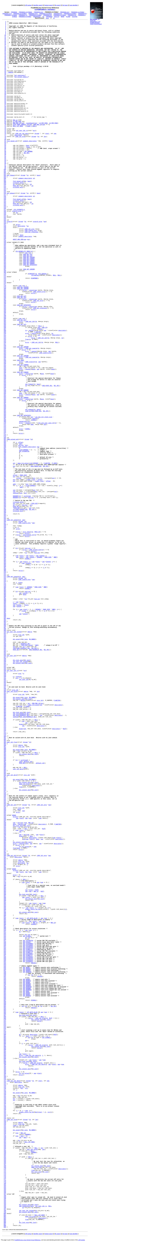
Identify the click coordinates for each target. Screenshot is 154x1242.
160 (5, 259)
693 (5, 1054)
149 (5, 242)
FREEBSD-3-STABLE (25, 16)
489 (5, 749)
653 (5, 994)
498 (5, 763)
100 (5, 169)
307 (5, 478)
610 (5, 930)
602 (5, 918)
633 (5, 964)
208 (5, 330)
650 (5, 990)
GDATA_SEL (37, 466)
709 (5, 1078)
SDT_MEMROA (27, 981)
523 (5, 800)
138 (5, 226)
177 (5, 284)
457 (5, 702)
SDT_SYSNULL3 (27, 952)
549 (5, 839)
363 (5, 562)
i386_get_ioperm (31, 348)
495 (5, 758)
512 (5, 784)
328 (5, 509)
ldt (25, 729)
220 (5, 348)
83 (5, 144)
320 (5, 497)
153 (5, 248)
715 (5, 1087)
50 (5, 95)
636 (5, 969)
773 (5, 1173)
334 (5, 518)
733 (5, 1113)
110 (5, 184)
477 (5, 732)
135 (5, 221)
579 (5, 884)
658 (5, 1002)
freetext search (48, 5)
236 (5, 372)
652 (5, 993)
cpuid (30, 645)
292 (5, 456)
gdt (14, 647)
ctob (20, 450)
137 (5, 224)
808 (5, 1225)
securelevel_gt (28, 535)
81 (5, 141)
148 (5, 241)
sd (33, 178)
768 (5, 1166)
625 (5, 952)
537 (5, 821)
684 (5, 1040)
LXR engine (81, 1240)
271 (5, 424)
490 (5, 751)
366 (5, 566)
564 (5, 861)
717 (5, 1090)
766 (5, 1163)
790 (5, 1198)
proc (19, 673)
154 (5, 250)
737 (5, 1119)
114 (5, 190)
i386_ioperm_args (30, 230)
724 (5, 1100)
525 (5, 803)
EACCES (33, 963)
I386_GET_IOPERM (28, 257)
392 (5, 605)
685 (5, 1042)
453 (5, 696)
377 (5, 582)
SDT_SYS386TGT (28, 958)
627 (5, 955)
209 (5, 332)
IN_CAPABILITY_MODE (23, 251)
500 (5, 766)
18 (5, 47)
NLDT (64, 729)
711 (5, 1081)
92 (5, 157)
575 (5, 878)
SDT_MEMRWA (28, 151)
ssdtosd (15, 493)
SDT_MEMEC (26, 967)
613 (5, 934)
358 (5, 554)
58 (5, 107)
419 (5, 645)
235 (5, 371)
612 (5, 933)
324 (5, 503)
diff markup (28, 5)
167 (5, 269)
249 (5, 391)
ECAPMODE (34, 278)
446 (5, 685)
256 (5, 402)
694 (5, 1055)
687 (5, 1045)
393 (5, 606)
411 (5, 633)
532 (5, 814)
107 (5, 180)
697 (5, 1060)
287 (5, 448)
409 (5, 630)
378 (5, 584)
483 (5, 741)
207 (5, 329)
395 (5, 609)
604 (5, 921)
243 (5, 382)
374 (5, 578)
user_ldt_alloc (12, 691)
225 (5, 356)
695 (5, 1057)
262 (5, 411)
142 (5, 232)
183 (5, 293)
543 (5, 830)
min (19, 823)
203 (5, 323)
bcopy (21, 724)
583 (5, 890)
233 (5, 368)
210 (5, 333)
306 (5, 476)
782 (5, 1187)
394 (5, 608)
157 (5, 254)
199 (5, 317)
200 (5, 318)
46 (5, 89)
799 (5, 1212)
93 (5, 159)
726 (5, 1103)
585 (5, 893)
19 (5, 48)
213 (5, 338)
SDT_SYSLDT (27, 942)
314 (5, 488)
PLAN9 (68, 16)
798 (5, 1210)
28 (5, 62)
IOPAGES (25, 450)
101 (5, 171)
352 (5, 545)
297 (5, 463)
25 (5, 57)
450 (5, 691)
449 (5, 690)
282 (5, 441)
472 (5, 724)
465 (5, 714)
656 (5, 999)
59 (5, 108)
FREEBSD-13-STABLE (25, 12)
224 (5, 354)
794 (5, 1204)
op (17, 212)
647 (5, 985)
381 (5, 588)
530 (5, 811)
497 (5, 761)
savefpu (35, 418)
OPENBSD (49, 16)
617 (5, 940)
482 (5, 739)
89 (5, 153)
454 (5, 697)
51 (5, 96)
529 (5, 809)
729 (5, 1107)
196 (5, 312)
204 (5, 324)
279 (5, 436)
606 (5, 924)
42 (5, 83)
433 (5, 666)
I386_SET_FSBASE (28, 260)
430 (5, 661)
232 (5, 366)
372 (5, 575)
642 (5, 978)
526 (5, 805)
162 (5, 262)
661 (5, 1006)
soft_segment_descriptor (27, 447)
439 (5, 675)
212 (5, 336)
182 (5, 291)
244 (5, 384)
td (38, 136)
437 (5, 672)
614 (5, 936)
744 (5, 1130)
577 (5, 881)
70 (5, 124)
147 (5, 239)
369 (5, 570)
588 (5, 897)
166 (5, 268)
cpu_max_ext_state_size (43, 417)
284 (5, 444)
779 (5, 1182)
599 (5, 914)
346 (5, 536)
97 (5, 165)
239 (5, 377)
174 (5, 280)
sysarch (9, 221)
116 (5, 193)
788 (5, 1196)
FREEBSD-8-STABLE (70, 13)
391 (5, 603)
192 (5, 306)
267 (5, 418)
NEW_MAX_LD (17, 123)
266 (5, 417)
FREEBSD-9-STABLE (45, 13)
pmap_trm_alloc (23, 463)
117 (5, 195)
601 (5, 917)
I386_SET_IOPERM (28, 269)
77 (5, 135)
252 (5, 396)
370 (5, 572)
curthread (27, 496)
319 (5, 496)
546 (5, 834)
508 (5, 778)
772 (5, 1172)
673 (5, 1024)
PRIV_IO (37, 532)
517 (5, 791)
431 (5, 663)
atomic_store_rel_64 (32, 909)
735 (5, 1116)
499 (5, 764)
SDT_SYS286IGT (28, 946)
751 (5, 1140)
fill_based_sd (12, 141)
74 (5, 130)
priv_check (27, 532)
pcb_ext (21, 445)
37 (5, 75)
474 (5, 727)
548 (5, 837)
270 (5, 423)
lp (27, 226)
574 (5, 876)
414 (5, 638)
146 (5, 238)
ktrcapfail (35, 275)
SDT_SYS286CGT (28, 960)
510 (5, 781)
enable (28, 563)
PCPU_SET (16, 506)
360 (5, 557)
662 (5, 1008)
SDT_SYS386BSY (28, 954)
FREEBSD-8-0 (82, 13)
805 (5, 1221)
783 (5, 1188)
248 (5, 390)
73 (5, 129)
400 (5, 617)
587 (5, 896)
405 (5, 624)
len (45, 136)
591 (5, 902)
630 (5, 960)
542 (5, 829)
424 (5, 652)
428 (5, 658)
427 (5, 657)
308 (5, 479)
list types (65, 5)
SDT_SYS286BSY (28, 943)
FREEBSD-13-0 (38, 12)
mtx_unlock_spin (18, 663)
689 (5, 1048)
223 (5, 353)
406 (5, 626)
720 (5, 1094)
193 (5, 308)
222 (5, 351)
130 (5, 214)
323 (5, 502)
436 (5, 670)
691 (5, 1051)
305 (5, 475)
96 (5, 163)
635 (5, 967)
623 (5, 949)
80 (5, 139)
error (18, 224)
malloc (31, 330)
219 (5, 347)
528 (5, 808)
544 (5, 832)
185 (5, 296)
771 (5, 1170)
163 (5, 263)
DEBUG (14, 815)
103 (5, 174)
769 (5, 1167)
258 (5, 405)
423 (5, 651)
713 (5, 1084)
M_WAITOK (37, 332)
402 (5, 620)
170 (5, 274)
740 (5, 1124)
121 (5, 200)
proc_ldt (21, 635)
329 (5, 511)
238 (5, 375)
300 (5, 468)
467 (5, 717)
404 (5, 623)
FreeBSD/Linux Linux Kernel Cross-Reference (27, 1240)
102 (5, 172)
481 (5, 738)
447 (5, 687)
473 (5, 726)
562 (5, 858)
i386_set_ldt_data (21, 133)
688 (5, 1046)
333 (5, 517)
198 (5, 315)
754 (5, 1145)
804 (5, 1219)
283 (5, 442)
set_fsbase (10, 175)
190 (5, 303)
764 (5, 1160)
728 (5, 1106)
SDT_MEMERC (27, 970)
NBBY (55, 557)
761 (5, 1155)
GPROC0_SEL (24, 509)
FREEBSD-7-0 (23, 15)
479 (5, 735)
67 (5, 120)
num (22, 123)
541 (5, 827)
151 (5, 245)
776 (5, 1178)
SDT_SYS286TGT (28, 948)
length (42, 556)
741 (5, 1125)
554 (5, 846)
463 (5, 711)
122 (5, 202)
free (26, 339)
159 (5, 257)
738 (5, 1121)
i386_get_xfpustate (31, 232)
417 (5, 642)
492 (5, 754)
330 (5, 512)
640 (5, 975)
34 (5, 71)
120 (5, 199)
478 (5, 733)
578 (5, 882)
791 (5, 1200)
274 (5, 429)
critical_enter (18, 183)
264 (5, 414)
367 (5, 567)
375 (5, 579)
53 (5, 99)
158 (5, 256)
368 (5, 569)
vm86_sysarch (29, 362)
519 (5, 794)
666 (5, 1014)
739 (5, 1122)
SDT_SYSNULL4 (27, 955)
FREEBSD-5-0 (72, 15)
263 (5, 412)
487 (5, 746)
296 (5, 462)
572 (5, 873)
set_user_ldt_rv (22, 130)
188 (5, 300)
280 (5, 438)
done (24, 594)
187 (5, 299)
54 (5, 101)
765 (5, 1161)
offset (20, 442)
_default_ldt (27, 761)
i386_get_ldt (29, 321)
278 (5, 435)
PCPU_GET (16, 186)
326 (5, 506)
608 (5, 927)
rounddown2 (30, 123)
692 (5, 1052)
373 (5, 576)
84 (5, 145)
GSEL (43, 385)
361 (5, 559)
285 (5, 445)
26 (5, 59)
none (47, 18)
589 (5, 899)
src (26, 1088)
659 (5, 1003)
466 (5, 715)
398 (5, 614)
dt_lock (24, 639)
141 (5, 230)
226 (5, 357)
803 (5, 1218)
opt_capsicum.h (19, 75)
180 (5, 289)
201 (5, 320)
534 (5, 817)
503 (5, 770)
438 (5, 673)
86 (5, 148)
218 (5, 345)
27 (5, 60)
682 (5, 1037)
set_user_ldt (11, 655)
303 (5, 472)
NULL (34, 126)
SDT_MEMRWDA (27, 990)
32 (5, 68)
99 (5, 168)
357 (5, 553)
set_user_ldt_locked (14, 632)
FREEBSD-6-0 (47, 15)
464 (5, 712)
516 (5, 790)
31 (5, 66)
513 (5, 785)
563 (5, 860)
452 (5, 694)
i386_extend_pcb (12, 439)
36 (5, 74)
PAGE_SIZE (23, 475)
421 (5, 648)
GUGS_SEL (38, 411)
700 (5, 1064)
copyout (34, 351)
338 (5, 524)
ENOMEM (27, 1134)
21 (5, 51)
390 (5, 602)
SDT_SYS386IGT (28, 957)
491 (5, 752)
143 (5, 233)
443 (5, 681)
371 (5, 573)
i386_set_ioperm (31, 357)
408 (5, 629)
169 (5, 272)
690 (5, 1049)
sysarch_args (16, 211)
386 (5, 596)
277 (5, 433)
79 (5, 138)
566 (5, 864)
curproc (18, 676)
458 (5, 703)
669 (5, 1018)
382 (5, 590)
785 (5, 1191)
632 (5, 963)
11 (5, 36)
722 (5, 1097)
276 (5, 432)
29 (5, 63)
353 (5, 547)
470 (5, 721)
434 (5, 667)
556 (5, 849)
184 (5, 294)
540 (5, 826)
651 (5, 991)
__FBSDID (10, 72)
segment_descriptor (30, 141)
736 (5, 1118)
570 (5, 870)
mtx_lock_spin (18, 660)
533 (5, 815)
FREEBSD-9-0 (58, 13)
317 (5, 493)
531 (5, 812)
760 (5, 1154)
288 (5, 450)
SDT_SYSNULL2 (27, 949)
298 (5, 465)
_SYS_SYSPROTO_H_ (19, 209)
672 (5, 1022)
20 (5, 50)
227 (5, 359)
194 (5, 309)
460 (5, 706)
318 (5, 494)
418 (5, 644)
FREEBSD (14, 12)
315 (5, 490)
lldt (14, 648)
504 (5, 772)
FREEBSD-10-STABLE (20, 13)
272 (5, 426)
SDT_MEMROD (27, 985)
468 (5, 718)
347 (5, 538)
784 (5, 1190)
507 (5, 776)
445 (5, 684)
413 (5, 636)
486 (5, 745)
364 (5, 563)
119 (5, 198)
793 (5, 1203)
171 (5, 275)
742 (5, 1127)
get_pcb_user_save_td (46, 423)
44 (5, 86)
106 (5, 178)
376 (5, 581)
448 (5, 688)
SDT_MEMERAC (27, 972)
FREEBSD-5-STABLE (60, 15)
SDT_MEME (26, 991)
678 (5, 1031)
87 (5, 150)
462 (5, 709)
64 (5, 115)
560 (5, 855)
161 (5, 260)
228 (5, 360)
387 (5, 597)
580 (5, 885)
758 (5, 1151)
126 (5, 208)
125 (5, 206)
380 (5, 587)
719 (5, 1093)
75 (5, 132)
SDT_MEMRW (26, 982)
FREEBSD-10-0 (33, 13)
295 (5, 460)
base (50, 141)
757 (5, 1149)
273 (5, 427)
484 (5, 742)
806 (5, 1222)
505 (5, 773)
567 (5, 866)
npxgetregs (23, 421)
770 (5, 1169)
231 (5, 365)
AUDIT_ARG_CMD (18, 239)
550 (5, 840)
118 (5, 196)
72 (5, 127)
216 (5, 342)
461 (5, 708)
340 (5, 527)
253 (5, 397)
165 (5, 266)
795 (5, 1206)
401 (5, 618)
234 (5, 369)
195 (5, 311)
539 (5, 824)
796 (5, 1207)
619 (5, 943)
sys (36, 9)
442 (5, 679)
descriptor (18, 135)
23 (5, 54)
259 (5, 406)
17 (5, 45)
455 (5, 699)
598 (5, 912)
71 (5, 126)
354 (5, 548)
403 (5, 621)
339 (5, 526)
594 (5, 906)
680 (5, 1034)
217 (5, 344)
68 (5, 121)
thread (36, 133)
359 (5, 556)
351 (5, 544)
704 (5, 1070)
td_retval (25, 846)
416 (5, 641)
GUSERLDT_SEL (25, 644)
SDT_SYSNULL (27, 936)
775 (5, 1176)
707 (5, 1075)
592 (5, 903)
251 (5, 394)
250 (5, 393)
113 (5, 189)
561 (5, 857)
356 (5, 551)
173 (5, 278)
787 (5, 1194)
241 (5, 380)
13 (5, 39)
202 (5, 321)
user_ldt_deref (18, 769)
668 (5, 1016)
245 (5, 385)
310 (5, 482)
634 (5, 966)
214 (5, 339)
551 (5, 842)
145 (5, 236)
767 (5, 1164)
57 (5, 105)
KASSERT (15, 496)
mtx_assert (17, 639)
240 (5, 378)
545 (5, 833)
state (20, 582)
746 (5, 1133)
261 (5, 409)
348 (5, 539)
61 (5, 111)
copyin (31, 290)
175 (5, 281)
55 (5, 102)
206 (5, 327)
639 (5, 973)
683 (5, 1039)
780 (5, 1184)
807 (5, 1224)
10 (54, 18)
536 (5, 820)
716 (5, 1088)
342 (5, 530)
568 (5, 867)
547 (5, 836)
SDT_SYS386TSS (24, 451)
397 (5, 612)
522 (5, 799)
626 (5, 954)
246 (5, 387)
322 (5, 500)
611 (5, 931)
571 (5, 872)
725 (5, 1102)
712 (5, 1082)
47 (5, 90)
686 (5, 1043)
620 (5, 945)
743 (5, 1128)
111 (5, 186)
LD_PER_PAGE (17, 121)
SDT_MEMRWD (27, 988)
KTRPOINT (31, 274)
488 (5, 748)
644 (5, 981)
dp (27, 863)
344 (5, 533)
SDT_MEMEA (26, 993)
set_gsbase (10, 193)
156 (5, 253)
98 (5, 166)
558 (5, 852)
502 (5, 769)
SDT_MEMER (26, 994)
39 (5, 78)
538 (5, 823)
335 (5, 520)
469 (5, 720)
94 (5, 160)
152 (5, 247)
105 (5, 177)
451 (5, 693)
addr (32, 424)
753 (5, 1143)
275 (5, 430)
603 (5, 920)
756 (5, 1148)
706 (5, 1073)
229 (5, 362)
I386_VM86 (20, 360)
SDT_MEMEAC (27, 969)
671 (5, 1021)
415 (5, 639)
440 (5, 676)
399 (5, 615)
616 (5, 939)
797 (5, 1209)
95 (5, 162)
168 (5, 271)
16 (5, 44)
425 (5, 654)
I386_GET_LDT (27, 254)
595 (5, 908)
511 (5, 782)
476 (5, 730)
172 (5, 277)
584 (5, 891)
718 (5, 1091)
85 (5, 147)
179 (5, 287)
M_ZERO (54, 463)
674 (5, 1025)
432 (5, 664)
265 (5, 415)
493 (5, 755)
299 (5, 466)
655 (5, 997)
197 (5, 314)
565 (5, 863)
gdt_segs (16, 714)
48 (5, 92)
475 (5, 729)
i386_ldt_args (29, 229)
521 (5, 797)
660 (5, 1005)
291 (5, 454)
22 (5, 53)
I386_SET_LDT (27, 256)
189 (5, 302)
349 (5, 541)
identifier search (38, 5)
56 (5, 104)
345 (5, 535)
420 (5, 647)
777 (5, 1179)
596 (5, 909)
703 (5, 1069)
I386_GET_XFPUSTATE (30, 265)
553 (5, 845)
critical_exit (18, 187)
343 (5, 532)
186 (5, 297)
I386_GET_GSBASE (28, 262)
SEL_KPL (45, 466)
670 (5, 1019)
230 (5, 363)
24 (5, 56)
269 (5, 421)
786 (5, 1193)
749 (5, 1137)
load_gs (28, 411)
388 (5, 599)
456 (5, 700)
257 (5, 403)
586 (5, 894)
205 (5, 326)
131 (5, 215)
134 (5, 220)
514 (5, 787)
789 (5, 1197)
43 (5, 84)
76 (5, 133)
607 (5, 925)
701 (5, 1066)
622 (5, 948)
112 (5, 187)
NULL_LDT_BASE (18, 126)
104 (5, 175)
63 (5, 114)
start (47, 133)
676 (5, 1028)
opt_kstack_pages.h (21, 77)
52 (5, 98)
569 (5, 869)
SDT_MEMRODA (27, 987)
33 (5, 69)
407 (5, 627)
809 (5, 1227)
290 (5, 453)
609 (5, 928)
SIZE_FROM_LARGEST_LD (20, 124)
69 (5, 123)
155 (5, 251)
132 (5, 217)
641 (5, 976)
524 (5, 802)
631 (5, 961)
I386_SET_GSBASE (28, 263)
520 (5, 796)
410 (5, 632)
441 (5, 678)
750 (5, 1139)
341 (5, 529)
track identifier (74, 5)
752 (5, 1142)
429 (5, 660)
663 (5, 1009)
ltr (14, 509)
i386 (38, 9)
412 (5, 635)
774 (5, 1175)
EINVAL (40, 329)
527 (5, 806)
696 (5, 1058)
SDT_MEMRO (26, 979)
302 (5, 471)
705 (5, 1072)
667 (5, 1015)
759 (5, 1152)
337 (5, 523)
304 (5, 473)
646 (5, 984)
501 (5, 767)
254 (5, 399)
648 (5, 987)
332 (5, 515)
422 (5, 650)
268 (5, 420)
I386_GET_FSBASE (28, 259)
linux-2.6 (56, 16)
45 (5, 87)
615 (5, 937)
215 (5, 341)
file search (58, 5)
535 (5, 818)
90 (5, 154)
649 (5, 988)
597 (5, 911)
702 (5, 1067)
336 (5, 521)
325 (5, 505)
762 (5, 1157)
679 (5, 1033)
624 (5, 951)
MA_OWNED (32, 639)
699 (5, 1063)
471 (5, 723)
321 (5, 499)
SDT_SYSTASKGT (28, 945)
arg (34, 130)
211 (5, 335)
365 (5, 564)
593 (5, 905)
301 (5, 469)
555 (5, 848)
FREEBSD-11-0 (7, 13)
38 (5, 77)
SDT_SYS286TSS (28, 940)
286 (5, 447)
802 (5, 1216)
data (19, 809)
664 (5, 1011)
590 (5, 900)
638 (5, 972)
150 (5, 244)
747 (5, 1134)
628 (5, 957)
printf (15, 817)
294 (5, 459)
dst (22, 1088)
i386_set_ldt (42, 338)
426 (5, 655)
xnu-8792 (74, 16)
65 (5, 117)
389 (5, 600)
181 (5, 290)
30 (5, 65)
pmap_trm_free (24, 784)
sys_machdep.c (49, 9)
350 (5, 542)
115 (5, 192)
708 (5, 1076)
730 (5, 1109)
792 (5, 1201)
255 (5, 400)
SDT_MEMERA (27, 996)
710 (5, 1079)
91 (5, 156)
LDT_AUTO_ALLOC (32, 918)
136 (5, 223)
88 (5, 151)
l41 (43, 16)
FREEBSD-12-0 (64, 12)
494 (5, 757)
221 (5, 350)
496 (5, 760)
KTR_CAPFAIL (42, 274)
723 (5, 1099)
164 (5, 265)
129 (5, 212)
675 (5, 1027)
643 (5, 979)
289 (5, 451)
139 (5, 227)
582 (5, 888)
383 (5, 591)
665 (5, 1012)
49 (5, 93)
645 (5, 982)
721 (5, 1096)
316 (5, 491)
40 (5, 80)
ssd (38, 447)
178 (5, 286)
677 (5, 1030)
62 (5, 112)
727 (5, 1105)
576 (5, 879)
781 (5, 1185)
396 (5, 611)
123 (5, 203)
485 (5, 743)
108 (5, 181)
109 (5, 183)
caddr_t (29, 126)
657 (5, 1000)
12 (5, 38)
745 (5, 1131)
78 (5, 136)
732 (5, 1112)
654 (5, 996)
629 (5, 958)
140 (5, 229)
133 (5, 218)
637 (5, 970)
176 (5, 283)
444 (5, 682)
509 (5, 779)
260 (5, 408)
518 (5, 793)
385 (5, 594)
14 (5, 41)
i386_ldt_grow (20, 136)
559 (5, 854)
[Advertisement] (96, 58)
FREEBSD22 (37, 16)
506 (5, 775)
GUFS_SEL (49, 385)
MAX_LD (15, 120)
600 (5, 915)
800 (5, 1213)
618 (5, 942)
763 (5, 1158)
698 (5, 1061)
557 (5, 851)
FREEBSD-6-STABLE (35, 15)
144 (5, 235)
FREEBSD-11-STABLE (77, 12)
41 (5, 81)
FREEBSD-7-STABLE (10, 15)
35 (5, 72)
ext (26, 445)
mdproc (30, 632)
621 (5, 946)
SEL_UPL (26, 153)
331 (5, 514)
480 (5, 736)
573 (5, 875)
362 (5, 560)
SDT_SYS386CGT (28, 961)
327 (5, 508)
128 (5, 211)
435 (5, 669)
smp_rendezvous (24, 1206)
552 (5, 843)
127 (5, 209)
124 (5, 205)
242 (5, 381)
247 (5, 388)
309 (5, 481)
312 (5, 485)
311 (5, 484)
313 (5, 487)
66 (5, 118)
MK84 (62, 16)
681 (5, 1036)
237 (5, 374)
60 (5, 109)
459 (5, 705)
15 (5, 42)
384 (5, 593)
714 (5, 1085)
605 (5, 923)
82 (5, 142)
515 (5, 788)
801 (5, 1215)
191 (5, 305)
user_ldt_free (12, 742)
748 (5, 1136)
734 (5, 1115)
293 (5, 457)
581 (5, 887)
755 (5, 1146)
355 (5, 550)
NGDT (36, 645)
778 (5, 1181)
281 (5, 439)
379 (5, 585)
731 (5, 1110)
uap (45, 221)
